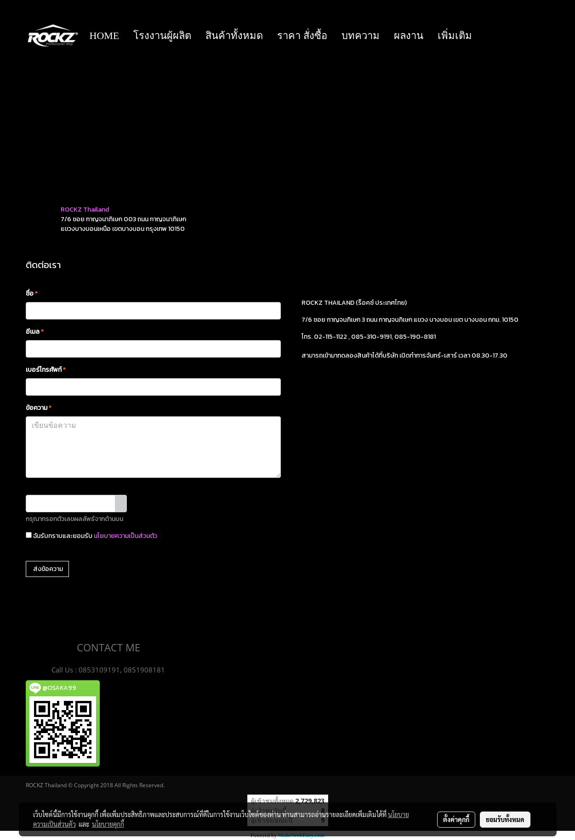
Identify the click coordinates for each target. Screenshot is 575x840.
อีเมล (35, 331)
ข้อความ (38, 408)
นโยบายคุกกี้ (108, 824)
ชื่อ (32, 293)
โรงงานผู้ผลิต (162, 35)
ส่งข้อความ (47, 569)
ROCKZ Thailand (85, 209)
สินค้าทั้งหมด (234, 35)
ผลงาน (408, 35)
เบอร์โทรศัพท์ (46, 370)
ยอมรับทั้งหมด (505, 819)
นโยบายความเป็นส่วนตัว (125, 536)
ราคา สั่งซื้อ (302, 35)
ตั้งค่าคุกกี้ (456, 819)
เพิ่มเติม (455, 35)
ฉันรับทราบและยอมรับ (91, 536)
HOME (105, 35)
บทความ (361, 35)
